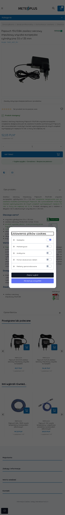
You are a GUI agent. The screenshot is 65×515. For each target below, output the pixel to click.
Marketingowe (22, 247)
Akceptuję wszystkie (32, 281)
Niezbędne (20, 240)
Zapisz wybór (32, 275)
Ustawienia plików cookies (28, 233)
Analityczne (21, 253)
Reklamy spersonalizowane (27, 266)
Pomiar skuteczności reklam (27, 260)
